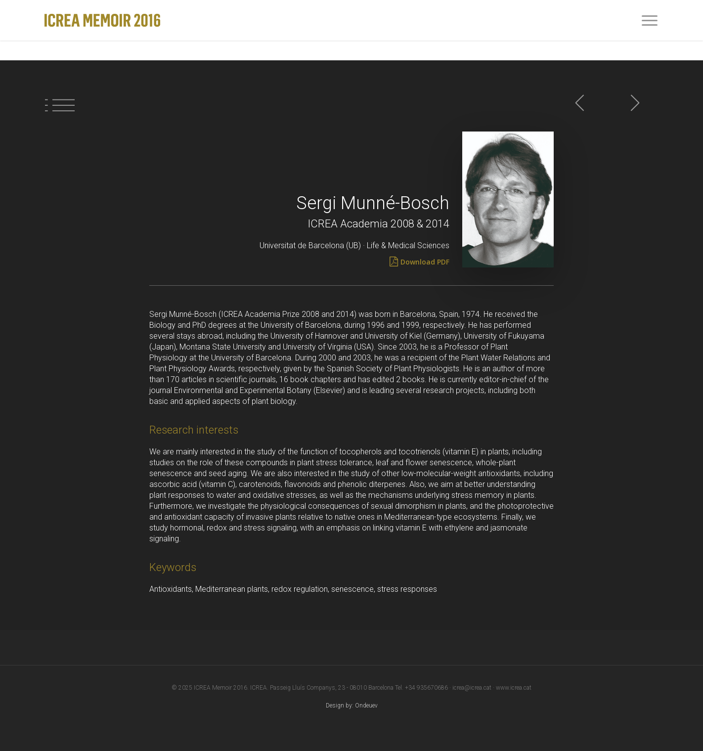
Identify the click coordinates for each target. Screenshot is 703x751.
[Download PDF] (424, 262)
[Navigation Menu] (650, 20)
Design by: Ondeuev (352, 705)
